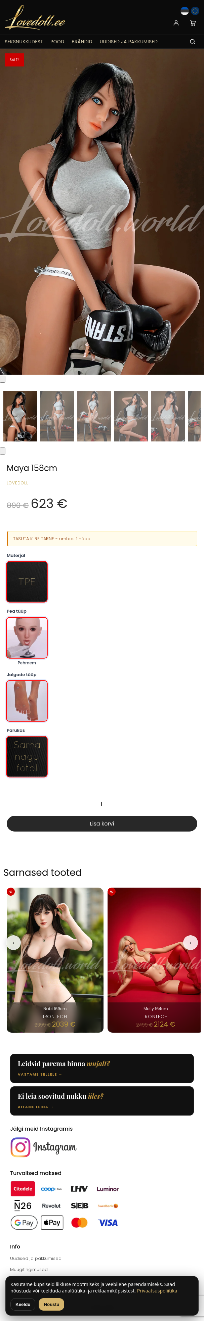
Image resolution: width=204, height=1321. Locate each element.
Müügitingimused (29, 1269)
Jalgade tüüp (21, 674)
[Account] (176, 22)
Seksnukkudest (24, 41)
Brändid (82, 41)
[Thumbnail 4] (131, 416)
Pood (57, 41)
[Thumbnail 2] (57, 416)
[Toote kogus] (101, 804)
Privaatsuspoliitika (157, 1290)
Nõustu (51, 1304)
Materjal (16, 555)
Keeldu (22, 1304)
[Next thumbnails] (2, 451)
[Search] (192, 41)
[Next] (190, 942)
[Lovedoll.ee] (35, 18)
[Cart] (193, 22)
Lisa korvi (102, 824)
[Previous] (13, 942)
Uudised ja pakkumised (129, 41)
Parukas (16, 730)
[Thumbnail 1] (20, 416)
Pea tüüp (17, 611)
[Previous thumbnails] (2, 379)
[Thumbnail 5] (168, 416)
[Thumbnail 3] (94, 416)
